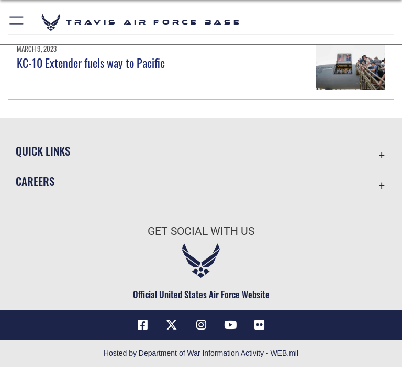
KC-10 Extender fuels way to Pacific (91, 62)
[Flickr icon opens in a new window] (259, 325)
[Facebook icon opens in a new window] (142, 325)
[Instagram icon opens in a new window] (201, 325)
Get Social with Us (201, 231)
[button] (17, 22)
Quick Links (43, 151)
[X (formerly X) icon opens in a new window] (172, 325)
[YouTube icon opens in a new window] (230, 325)
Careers (35, 181)
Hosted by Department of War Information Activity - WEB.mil (201, 353)
